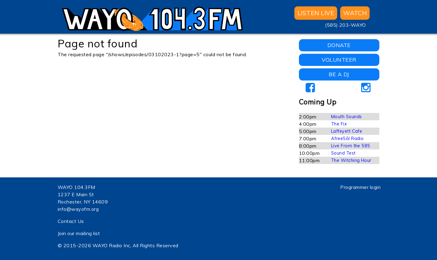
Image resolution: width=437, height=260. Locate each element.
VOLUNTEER (339, 59)
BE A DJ (339, 74)
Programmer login (360, 187)
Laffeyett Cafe (346, 131)
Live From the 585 (350, 146)
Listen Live (315, 13)
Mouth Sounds (346, 116)
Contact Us (71, 221)
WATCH (355, 13)
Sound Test (343, 153)
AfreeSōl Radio (347, 138)
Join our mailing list (79, 233)
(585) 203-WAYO (345, 25)
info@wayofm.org (78, 209)
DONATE (339, 45)
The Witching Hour (351, 160)
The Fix (339, 124)
